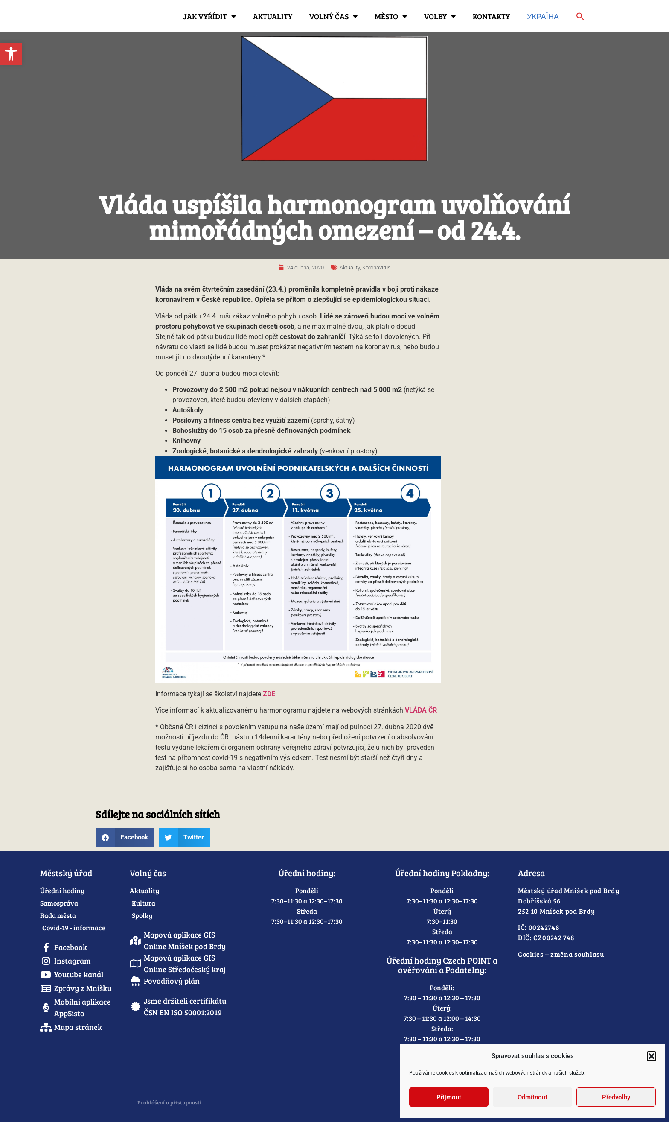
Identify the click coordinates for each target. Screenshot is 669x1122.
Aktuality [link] (272, 16)
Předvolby (616, 1097)
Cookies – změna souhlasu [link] (561, 954)
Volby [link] (440, 16)
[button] (651, 1056)
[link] (11, 54)
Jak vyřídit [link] (209, 16)
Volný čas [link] (333, 16)
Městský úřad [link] (66, 873)
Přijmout (448, 1097)
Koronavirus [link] (376, 267)
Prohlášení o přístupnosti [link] (169, 1102)
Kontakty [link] (491, 16)
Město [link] (391, 16)
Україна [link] (543, 16)
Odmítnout (532, 1097)
